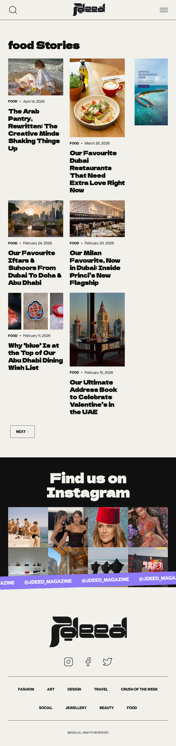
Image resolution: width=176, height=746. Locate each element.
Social (45, 708)
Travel (101, 689)
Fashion (26, 689)
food (132, 708)
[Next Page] (22, 431)
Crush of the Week (139, 689)
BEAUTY (107, 708)
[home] (89, 10)
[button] (164, 10)
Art (50, 689)
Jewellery (76, 708)
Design (74, 689)
